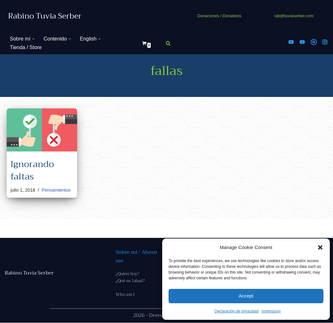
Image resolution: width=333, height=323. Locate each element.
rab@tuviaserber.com (294, 15)
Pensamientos (56, 190)
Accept (246, 295)
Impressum (271, 311)
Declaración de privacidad (236, 311)
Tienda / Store (26, 47)
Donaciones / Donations (219, 15)
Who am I (125, 295)
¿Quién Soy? (127, 273)
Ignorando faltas (32, 170)
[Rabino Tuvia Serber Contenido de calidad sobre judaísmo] (45, 16)
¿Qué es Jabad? (130, 281)
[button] (320, 247)
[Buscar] (168, 43)
